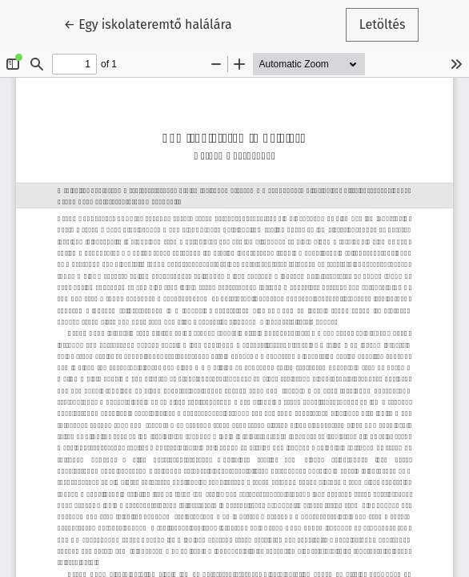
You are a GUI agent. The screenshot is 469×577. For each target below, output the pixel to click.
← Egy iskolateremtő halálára (148, 23)
